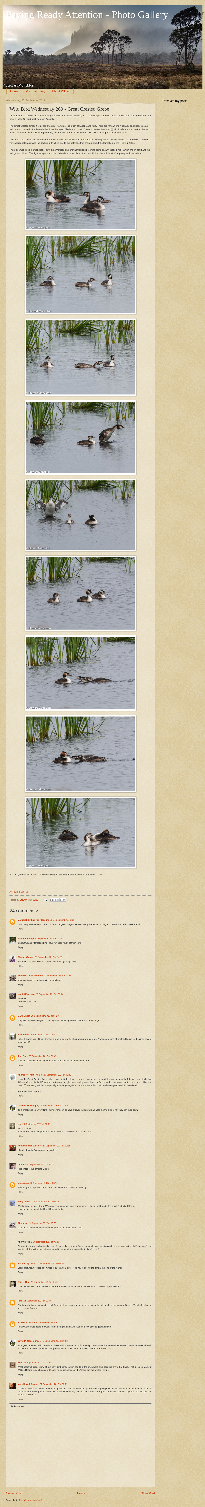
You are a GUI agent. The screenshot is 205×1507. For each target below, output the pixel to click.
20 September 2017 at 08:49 (57, 1075)
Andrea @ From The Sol (30, 1075)
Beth (20, 1362)
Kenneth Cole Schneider (30, 975)
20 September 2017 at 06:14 (49, 994)
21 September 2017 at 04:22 (45, 1201)
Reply (20, 928)
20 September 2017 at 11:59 (54, 1105)
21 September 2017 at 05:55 (42, 1223)
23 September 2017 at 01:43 (50, 1322)
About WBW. (61, 91)
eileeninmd (23, 1034)
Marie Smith (24, 1016)
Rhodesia (22, 1223)
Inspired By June (26, 1263)
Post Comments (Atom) (30, 1500)
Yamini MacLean (26, 994)
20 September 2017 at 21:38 (36, 1124)
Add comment (18, 1406)
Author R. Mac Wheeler (30, 1145)
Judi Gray (23, 1056)
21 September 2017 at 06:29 (45, 1242)
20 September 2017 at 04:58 (57, 975)
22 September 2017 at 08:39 (44, 1282)
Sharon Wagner (26, 957)
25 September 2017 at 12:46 (37, 1362)
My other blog (35, 91)
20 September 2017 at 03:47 (64, 920)
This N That (23, 1282)
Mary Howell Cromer (28, 1384)
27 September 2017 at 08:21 (53, 1384)
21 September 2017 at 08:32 (50, 1263)
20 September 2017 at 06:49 (42, 1056)
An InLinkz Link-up (18, 892)
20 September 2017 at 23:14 (44, 1183)
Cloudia (22, 1164)
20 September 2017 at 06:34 (44, 1034)
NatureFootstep (26, 938)
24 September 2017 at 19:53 (54, 1341)
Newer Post (14, 1493)
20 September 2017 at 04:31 (48, 957)
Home (14, 91)
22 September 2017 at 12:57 (37, 1300)
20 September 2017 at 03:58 (48, 938)
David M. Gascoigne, (28, 1105)
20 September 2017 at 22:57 (40, 1164)
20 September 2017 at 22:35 (56, 1145)
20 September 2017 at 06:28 (45, 1016)
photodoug (23, 1183)
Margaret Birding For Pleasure (33, 920)
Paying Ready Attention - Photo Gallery (87, 14)
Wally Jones (24, 1201)
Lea (19, 1124)
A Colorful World (26, 1322)
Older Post (148, 1493)
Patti (20, 1300)
